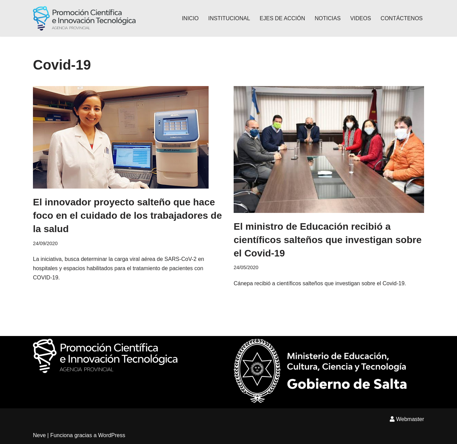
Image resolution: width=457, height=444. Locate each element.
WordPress (111, 435)
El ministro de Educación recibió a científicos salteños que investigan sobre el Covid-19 (328, 240)
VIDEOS (360, 18)
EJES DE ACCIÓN (282, 18)
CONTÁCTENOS (401, 18)
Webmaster (407, 419)
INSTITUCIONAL (229, 18)
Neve (39, 435)
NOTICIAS (328, 18)
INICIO (190, 18)
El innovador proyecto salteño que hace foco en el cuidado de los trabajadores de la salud (127, 215)
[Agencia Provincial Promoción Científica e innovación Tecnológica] (84, 18)
